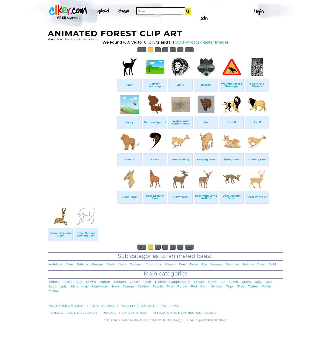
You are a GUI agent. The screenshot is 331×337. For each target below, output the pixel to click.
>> (180, 49)
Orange (128, 286)
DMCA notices (134, 312)
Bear (69, 264)
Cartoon (136, 264)
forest (95, 39)
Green (246, 282)
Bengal (97, 264)
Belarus (82, 264)
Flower (199, 282)
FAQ (175, 305)
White (266, 286)
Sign (204, 286)
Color (147, 282)
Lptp (63, 286)
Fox (204, 264)
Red (194, 286)
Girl (222, 282)
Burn (122, 264)
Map (85, 286)
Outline (143, 286)
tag (163, 305)
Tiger (230, 286)
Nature (248, 264)
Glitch (233, 282)
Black (110, 264)
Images (216, 264)
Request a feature (137, 305)
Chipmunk (153, 264)
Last (189, 49)
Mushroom (100, 286)
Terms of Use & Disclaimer (73, 312)
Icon (268, 282)
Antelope (55, 264)
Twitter (253, 286)
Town (261, 264)
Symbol (217, 286)
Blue (78, 282)
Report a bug (102, 305)
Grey (258, 282)
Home (69, 39)
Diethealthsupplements (172, 282)
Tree (241, 286)
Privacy (110, 312)
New (115, 286)
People (158, 286)
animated (82, 39)
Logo (52, 286)
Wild (272, 264)
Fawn (194, 264)
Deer (182, 264)
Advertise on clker (67, 305)
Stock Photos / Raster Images (202, 42)
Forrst (212, 282)
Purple (182, 286)
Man (74, 286)
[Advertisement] (82, 124)
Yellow (53, 291)
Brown (91, 282)
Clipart (170, 264)
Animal (54, 282)
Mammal (232, 264)
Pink (170, 286)
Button (105, 282)
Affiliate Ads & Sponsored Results (185, 312)
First (142, 49)
